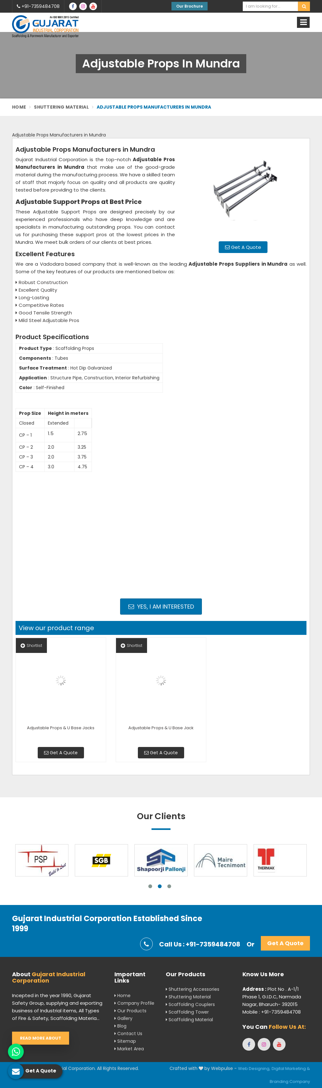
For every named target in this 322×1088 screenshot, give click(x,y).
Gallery (123, 1018)
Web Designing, (254, 1069)
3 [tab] (169, 886)
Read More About (40, 1038)
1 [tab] (150, 886)
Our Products (130, 1011)
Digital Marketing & (291, 1069)
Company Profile (134, 1003)
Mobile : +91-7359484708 (271, 1012)
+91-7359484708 (38, 6)
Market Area (129, 1049)
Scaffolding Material (189, 1019)
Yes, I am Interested (161, 606)
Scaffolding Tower (187, 1012)
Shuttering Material (61, 107)
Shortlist (31, 645)
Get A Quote (243, 247)
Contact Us (128, 1033)
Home (19, 107)
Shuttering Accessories (192, 989)
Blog (120, 1026)
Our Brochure (189, 6)
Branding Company (290, 1082)
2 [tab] (160, 886)
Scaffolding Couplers (190, 1004)
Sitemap (125, 1041)
